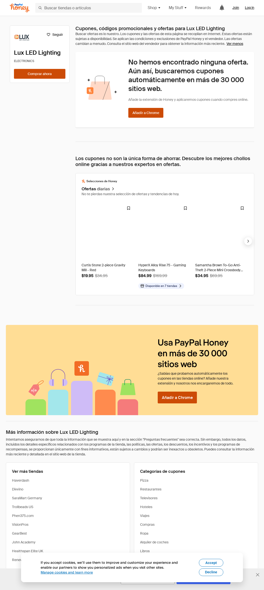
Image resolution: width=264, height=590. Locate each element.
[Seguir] (54, 34)
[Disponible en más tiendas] (161, 286)
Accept (211, 563)
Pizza (144, 480)
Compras (147, 524)
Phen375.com (23, 515)
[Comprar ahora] (39, 74)
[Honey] (19, 8)
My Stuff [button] (178, 7)
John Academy (24, 542)
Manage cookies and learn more (67, 572)
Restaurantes (150, 489)
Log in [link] (249, 7)
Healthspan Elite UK (27, 551)
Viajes (144, 515)
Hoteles (146, 507)
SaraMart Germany (27, 498)
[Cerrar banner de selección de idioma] (257, 574)
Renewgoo (20, 560)
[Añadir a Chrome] (145, 113)
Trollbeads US (22, 507)
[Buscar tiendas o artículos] (88, 8)
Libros (145, 551)
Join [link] (235, 7)
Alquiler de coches (154, 542)
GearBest (19, 533)
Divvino (17, 489)
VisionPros (20, 524)
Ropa (144, 533)
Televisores (148, 498)
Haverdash (20, 480)
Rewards (203, 7)
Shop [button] (154, 7)
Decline (211, 572)
